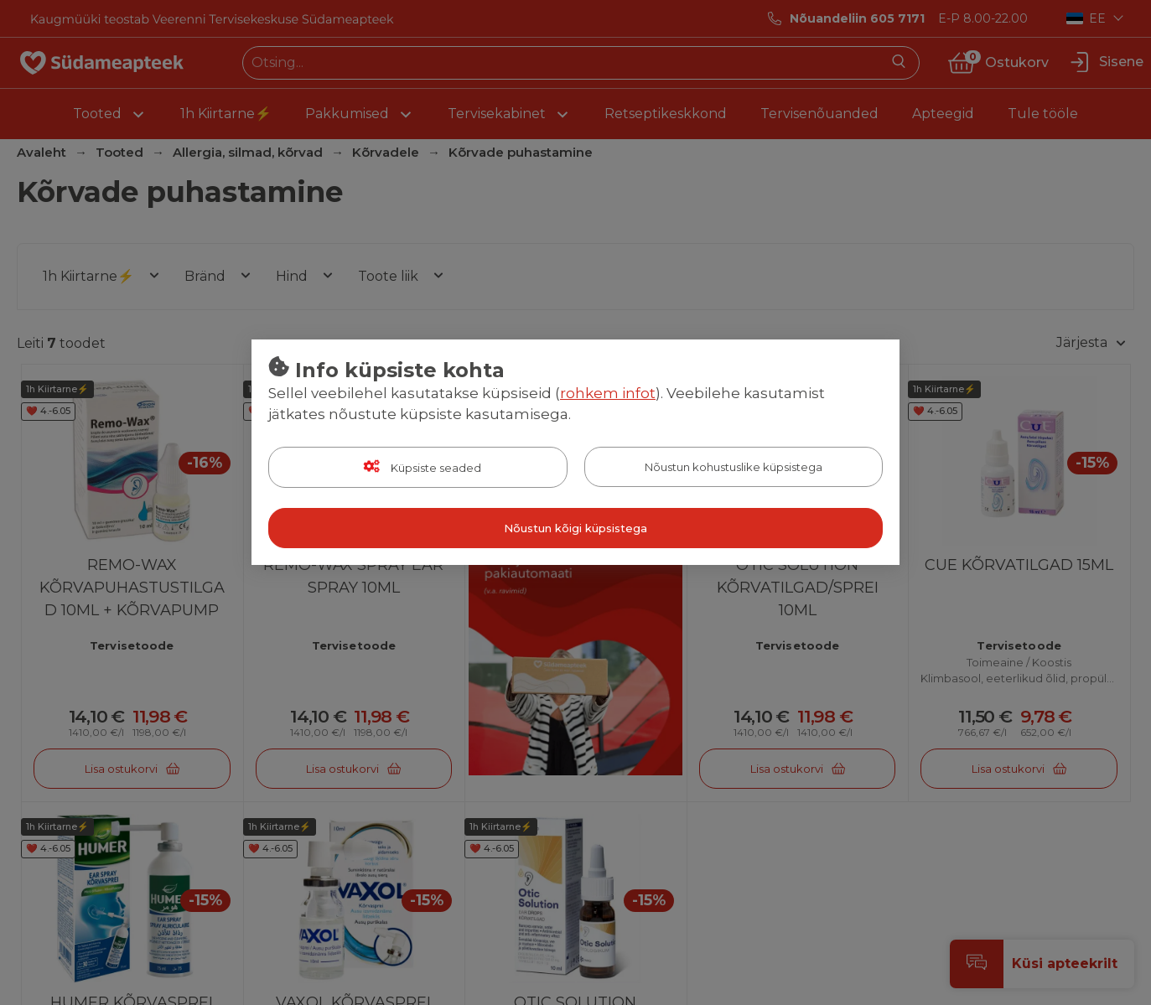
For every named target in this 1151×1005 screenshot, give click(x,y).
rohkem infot (608, 393)
